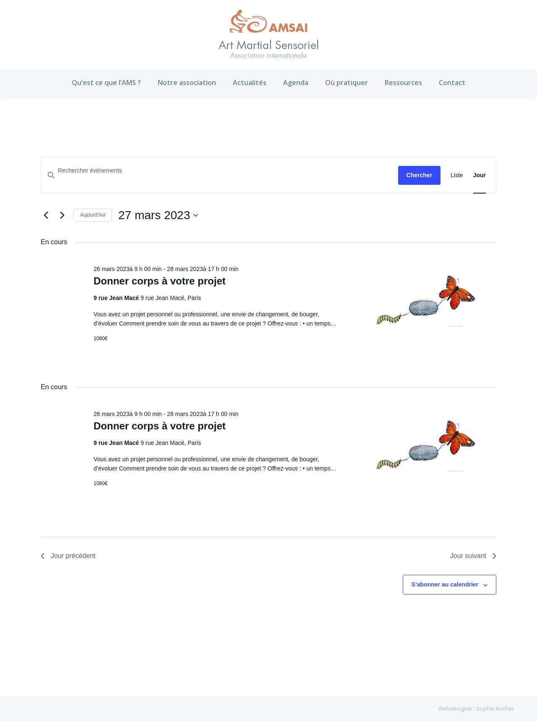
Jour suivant (473, 555)
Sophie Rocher (495, 708)
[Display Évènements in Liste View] (457, 175)
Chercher (419, 175)
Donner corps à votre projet (160, 281)
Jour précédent (68, 555)
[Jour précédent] (46, 215)
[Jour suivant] (62, 215)
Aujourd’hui (92, 215)
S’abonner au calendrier (445, 584)
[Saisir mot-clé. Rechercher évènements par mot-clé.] (219, 171)
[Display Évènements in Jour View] (479, 175)
